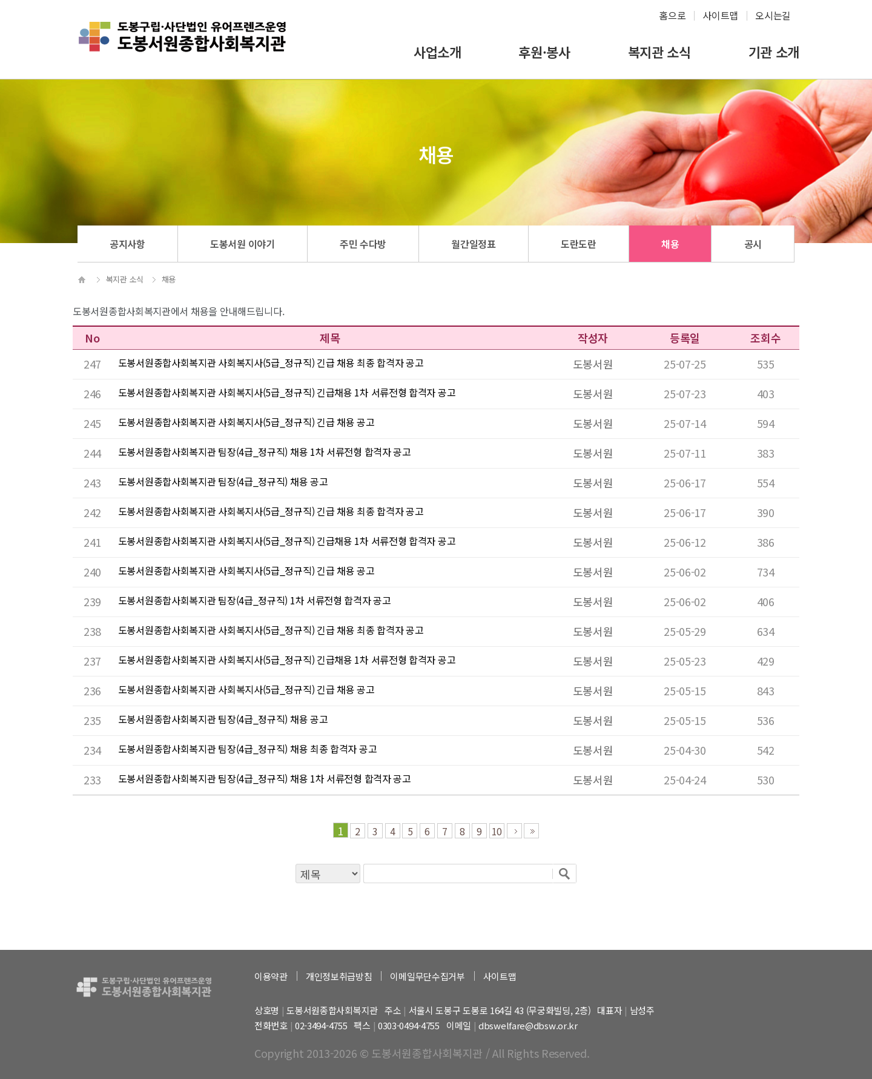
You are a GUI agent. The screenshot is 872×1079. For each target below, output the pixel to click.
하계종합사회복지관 (182, 46)
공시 (753, 243)
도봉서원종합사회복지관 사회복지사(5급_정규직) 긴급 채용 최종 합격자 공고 (271, 362)
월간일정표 (473, 243)
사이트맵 (720, 15)
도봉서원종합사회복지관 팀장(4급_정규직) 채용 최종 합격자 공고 (247, 748)
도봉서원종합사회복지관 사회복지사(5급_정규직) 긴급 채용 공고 (246, 422)
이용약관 (271, 976)
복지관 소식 (659, 51)
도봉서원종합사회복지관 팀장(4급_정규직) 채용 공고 (223, 481)
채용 (670, 243)
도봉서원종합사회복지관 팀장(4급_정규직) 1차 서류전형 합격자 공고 (254, 600)
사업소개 (437, 51)
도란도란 (578, 243)
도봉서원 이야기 (242, 243)
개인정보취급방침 (339, 976)
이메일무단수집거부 (427, 976)
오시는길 (773, 15)
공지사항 (127, 243)
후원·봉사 (544, 51)
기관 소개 (774, 51)
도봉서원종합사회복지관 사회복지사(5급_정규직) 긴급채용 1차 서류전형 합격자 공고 (287, 392)
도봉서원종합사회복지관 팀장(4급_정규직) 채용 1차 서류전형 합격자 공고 (264, 451)
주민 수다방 (363, 243)
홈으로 (672, 15)
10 (497, 831)
